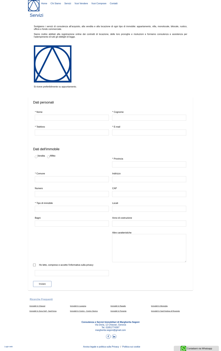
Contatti (114, 3)
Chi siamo (56, 3)
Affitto (52, 156)
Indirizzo (116, 173)
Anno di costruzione (122, 218)
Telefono (40, 127)
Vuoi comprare (98, 3)
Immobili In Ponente (118, 311)
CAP (114, 188)
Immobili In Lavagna (78, 306)
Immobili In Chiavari (37, 306)
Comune (40, 173)
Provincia (117, 159)
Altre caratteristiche (122, 232)
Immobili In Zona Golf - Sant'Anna (43, 311)
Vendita (41, 156)
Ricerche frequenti (41, 299)
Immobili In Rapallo (118, 306)
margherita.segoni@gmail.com (110, 330)
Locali (115, 203)
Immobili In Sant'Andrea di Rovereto (165, 311)
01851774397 (113, 327)
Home (44, 3)
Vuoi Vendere (81, 3)
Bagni (38, 218)
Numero (39, 188)
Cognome (118, 112)
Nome (38, 112)
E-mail (116, 127)
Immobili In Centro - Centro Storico (84, 311)
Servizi (67, 3)
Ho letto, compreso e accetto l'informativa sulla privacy (66, 265)
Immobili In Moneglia (159, 306)
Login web (8, 347)
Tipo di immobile (44, 203)
